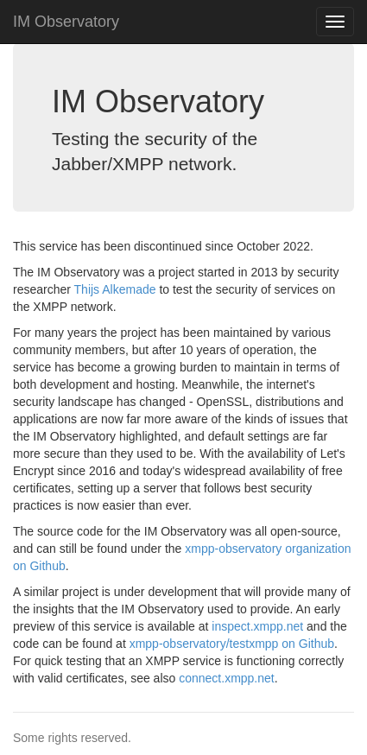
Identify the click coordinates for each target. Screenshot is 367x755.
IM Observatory (66, 21)
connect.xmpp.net (227, 678)
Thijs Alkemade (115, 289)
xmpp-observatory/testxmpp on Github (232, 643)
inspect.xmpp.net (257, 626)
